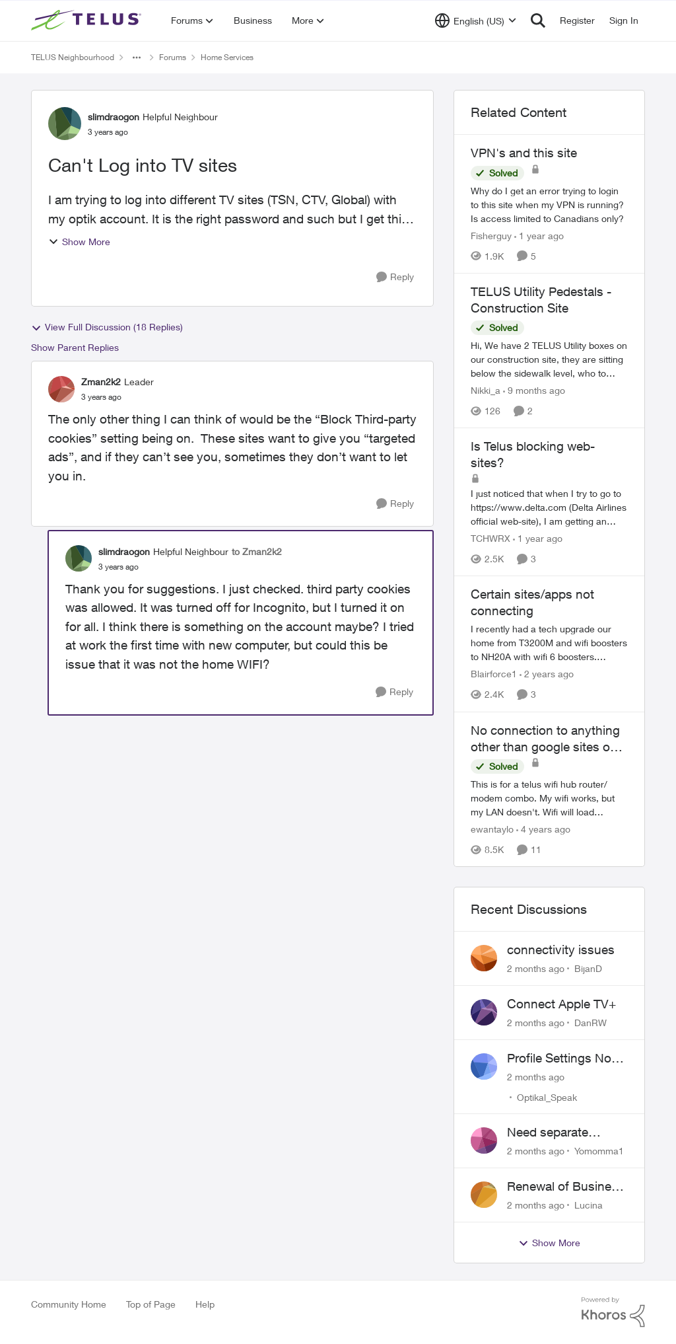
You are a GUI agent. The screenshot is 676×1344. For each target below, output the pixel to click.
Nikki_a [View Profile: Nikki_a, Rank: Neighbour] (485, 390)
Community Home (68, 1304)
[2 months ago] (535, 968)
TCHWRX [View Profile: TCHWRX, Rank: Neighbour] (490, 538)
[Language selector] (475, 20)
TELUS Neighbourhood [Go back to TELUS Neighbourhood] (72, 57)
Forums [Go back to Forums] (172, 57)
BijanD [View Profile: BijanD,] (588, 968)
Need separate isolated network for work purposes (562, 1132)
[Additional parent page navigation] (137, 57)
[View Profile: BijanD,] (484, 958)
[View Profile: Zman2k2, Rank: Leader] (61, 389)
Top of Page (151, 1304)
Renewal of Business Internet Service (566, 1187)
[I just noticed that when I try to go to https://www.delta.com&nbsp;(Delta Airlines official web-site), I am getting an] (549, 507)
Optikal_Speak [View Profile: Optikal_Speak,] (547, 1096)
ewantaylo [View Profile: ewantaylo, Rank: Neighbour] (492, 829)
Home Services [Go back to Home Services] (227, 57)
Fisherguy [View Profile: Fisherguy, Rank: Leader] (491, 235)
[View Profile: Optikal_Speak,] (484, 1066)
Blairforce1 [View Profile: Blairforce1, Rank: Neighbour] (494, 674)
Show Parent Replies (75, 347)
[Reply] (395, 277)
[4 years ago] (543, 829)
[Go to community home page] (88, 20)
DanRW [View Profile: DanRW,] (590, 1022)
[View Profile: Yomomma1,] (484, 1140)
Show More (79, 241)
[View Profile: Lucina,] (484, 1194)
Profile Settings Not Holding (561, 1058)
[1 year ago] (539, 236)
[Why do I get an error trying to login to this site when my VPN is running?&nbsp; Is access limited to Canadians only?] (549, 204)
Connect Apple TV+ (561, 1003)
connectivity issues (561, 949)
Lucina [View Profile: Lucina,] (588, 1205)
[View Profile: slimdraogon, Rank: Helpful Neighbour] (64, 123)
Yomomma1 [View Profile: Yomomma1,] (599, 1150)
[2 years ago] (547, 674)
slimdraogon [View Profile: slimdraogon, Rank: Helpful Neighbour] (113, 116)
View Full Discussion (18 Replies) (107, 327)
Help (205, 1304)
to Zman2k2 (257, 551)
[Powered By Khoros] (613, 1312)
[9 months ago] (534, 390)
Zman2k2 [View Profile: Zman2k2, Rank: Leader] (101, 381)
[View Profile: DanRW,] (484, 1012)
